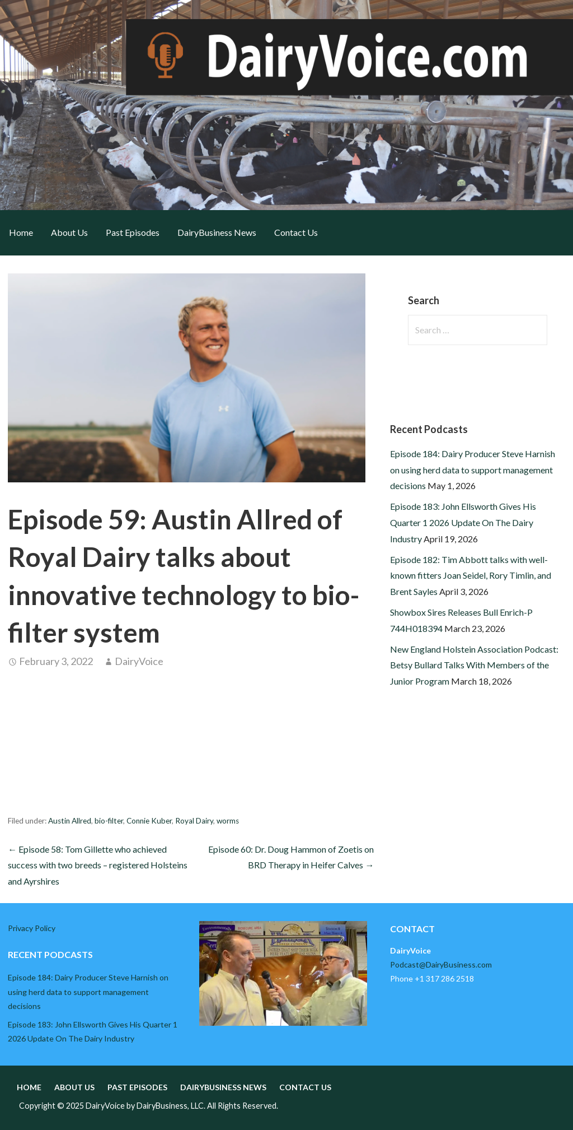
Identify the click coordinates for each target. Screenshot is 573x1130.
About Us (69, 232)
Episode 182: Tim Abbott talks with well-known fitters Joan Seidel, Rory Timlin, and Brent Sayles (470, 575)
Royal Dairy (194, 820)
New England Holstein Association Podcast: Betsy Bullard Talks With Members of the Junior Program (474, 665)
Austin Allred (69, 820)
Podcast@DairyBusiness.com (441, 964)
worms (228, 820)
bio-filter (109, 820)
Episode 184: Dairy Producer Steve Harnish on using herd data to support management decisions (472, 469)
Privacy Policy (31, 928)
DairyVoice (139, 661)
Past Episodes (132, 232)
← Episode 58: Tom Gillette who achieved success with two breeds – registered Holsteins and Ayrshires (97, 865)
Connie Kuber (149, 820)
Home (21, 232)
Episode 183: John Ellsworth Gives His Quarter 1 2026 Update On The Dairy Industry (463, 522)
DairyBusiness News (216, 232)
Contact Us (296, 232)
